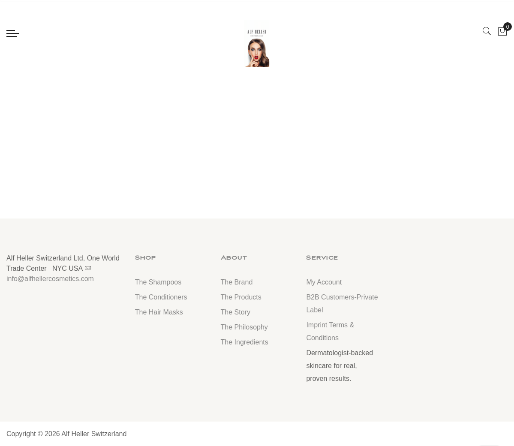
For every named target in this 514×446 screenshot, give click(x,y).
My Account (324, 282)
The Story (235, 312)
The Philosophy (244, 327)
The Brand (237, 282)
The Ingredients (244, 342)
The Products (241, 297)
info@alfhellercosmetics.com (50, 278)
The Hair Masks (159, 312)
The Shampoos (158, 282)
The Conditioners (161, 297)
